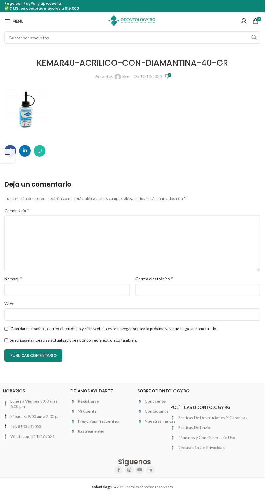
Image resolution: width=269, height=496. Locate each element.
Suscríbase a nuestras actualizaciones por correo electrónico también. (73, 340)
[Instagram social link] (129, 469)
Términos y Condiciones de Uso (202, 437)
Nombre (13, 278)
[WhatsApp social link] (39, 151)
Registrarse (84, 401)
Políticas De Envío (190, 427)
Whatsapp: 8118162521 (29, 436)
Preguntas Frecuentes (94, 421)
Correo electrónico (154, 278)
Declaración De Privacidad (197, 447)
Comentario (16, 210)
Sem (126, 76)
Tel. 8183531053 (22, 426)
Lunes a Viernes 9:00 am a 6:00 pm (30, 404)
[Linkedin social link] (25, 151)
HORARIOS (14, 390)
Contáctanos (153, 411)
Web (8, 303)
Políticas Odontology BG (200, 407)
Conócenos (151, 401)
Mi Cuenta (83, 411)
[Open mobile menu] (14, 21)
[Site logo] (132, 20)
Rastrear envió (87, 431)
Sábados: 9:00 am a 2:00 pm (32, 416)
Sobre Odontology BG (163, 390)
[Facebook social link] (118, 469)
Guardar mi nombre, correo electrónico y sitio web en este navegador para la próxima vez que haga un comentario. (114, 328)
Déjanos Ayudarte (91, 390)
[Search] (132, 37)
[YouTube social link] (139, 469)
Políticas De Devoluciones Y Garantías (208, 417)
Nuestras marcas (156, 421)
